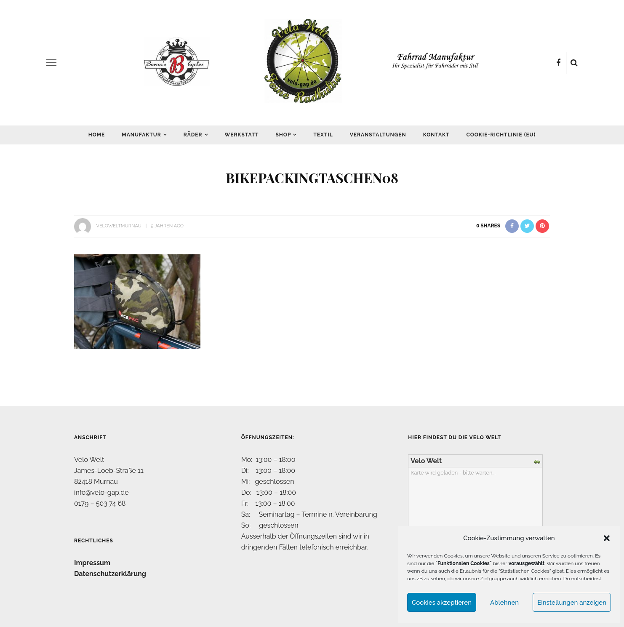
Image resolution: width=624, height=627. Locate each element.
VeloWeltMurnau (118, 226)
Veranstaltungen (378, 135)
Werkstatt (242, 135)
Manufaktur (141, 135)
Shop (283, 135)
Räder (193, 135)
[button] (607, 538)
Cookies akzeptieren (442, 602)
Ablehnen (504, 602)
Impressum (92, 563)
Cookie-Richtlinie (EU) (501, 135)
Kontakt (436, 135)
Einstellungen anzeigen (571, 602)
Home (96, 135)
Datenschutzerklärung (110, 574)
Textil (323, 135)
